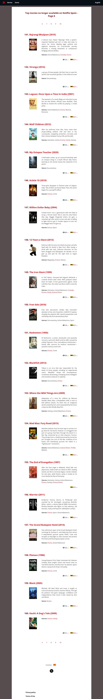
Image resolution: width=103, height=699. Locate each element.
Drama (69, 55)
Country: (51, 665)
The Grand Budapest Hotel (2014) (47, 524)
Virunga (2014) (37, 66)
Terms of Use (30, 696)
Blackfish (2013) (37, 362)
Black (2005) (35, 583)
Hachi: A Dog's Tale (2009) (43, 613)
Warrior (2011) (37, 494)
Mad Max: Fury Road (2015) (44, 423)
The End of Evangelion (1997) (44, 462)
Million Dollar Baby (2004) (43, 207)
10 (60, 24)
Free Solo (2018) (37, 304)
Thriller (73, 448)
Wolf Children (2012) (40, 124)
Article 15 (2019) (38, 180)
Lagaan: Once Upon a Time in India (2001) (51, 93)
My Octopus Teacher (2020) (44, 152)
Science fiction (57, 292)
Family (68, 140)
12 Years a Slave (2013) (41, 239)
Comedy (63, 55)
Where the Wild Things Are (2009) (47, 393)
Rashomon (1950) (38, 332)
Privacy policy (31, 692)
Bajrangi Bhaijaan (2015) (42, 34)
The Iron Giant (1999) (40, 272)
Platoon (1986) (37, 555)
